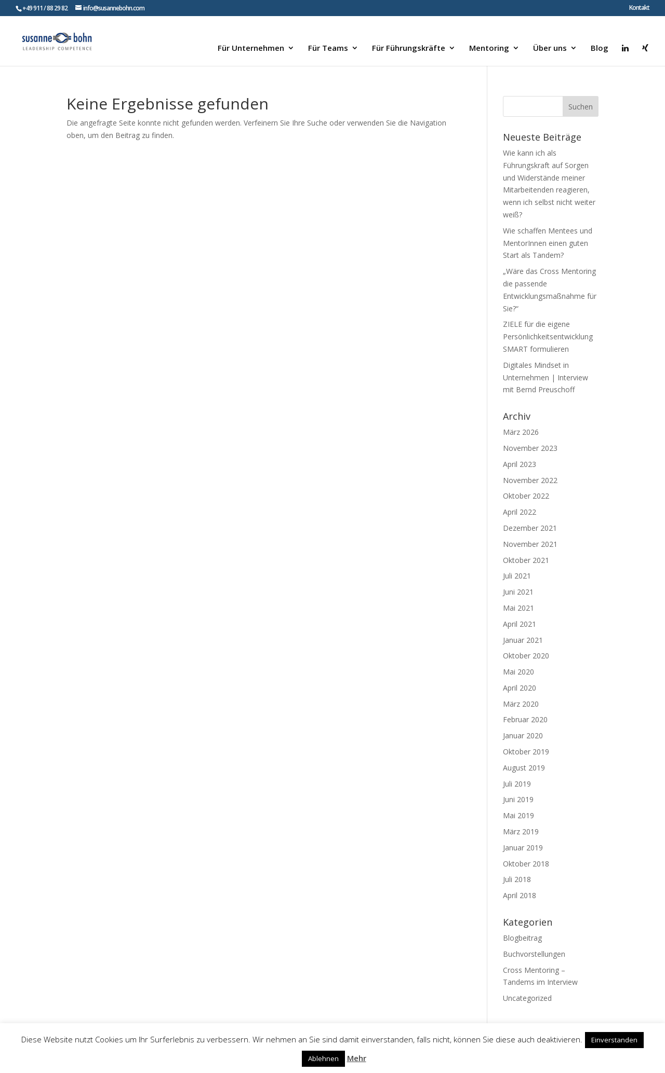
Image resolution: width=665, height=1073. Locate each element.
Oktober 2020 (526, 656)
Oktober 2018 (526, 864)
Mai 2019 (518, 815)
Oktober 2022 (526, 496)
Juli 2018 (517, 879)
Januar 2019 (523, 847)
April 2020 (519, 688)
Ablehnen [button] (323, 1058)
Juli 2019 (517, 784)
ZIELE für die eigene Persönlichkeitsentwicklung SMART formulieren (548, 336)
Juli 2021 (517, 576)
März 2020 (521, 704)
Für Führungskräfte (408, 48)
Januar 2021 (523, 640)
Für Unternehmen (251, 48)
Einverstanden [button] (614, 1039)
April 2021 (519, 624)
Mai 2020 (518, 672)
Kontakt (639, 8)
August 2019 (524, 768)
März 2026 (521, 432)
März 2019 (521, 831)
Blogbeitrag (522, 938)
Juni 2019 (518, 799)
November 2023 (530, 448)
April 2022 (519, 512)
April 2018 (519, 895)
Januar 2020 (523, 735)
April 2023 (519, 464)
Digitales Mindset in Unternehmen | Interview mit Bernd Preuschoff (545, 377)
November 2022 (530, 480)
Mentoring (489, 48)
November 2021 (530, 544)
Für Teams (328, 48)
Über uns (550, 48)
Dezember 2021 (530, 528)
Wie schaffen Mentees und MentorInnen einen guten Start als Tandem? (547, 243)
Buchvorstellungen (534, 954)
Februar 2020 (525, 719)
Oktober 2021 (526, 560)
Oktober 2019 (526, 751)
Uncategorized (527, 998)
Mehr (356, 1058)
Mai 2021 (518, 608)
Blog (599, 48)
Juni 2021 (518, 592)
